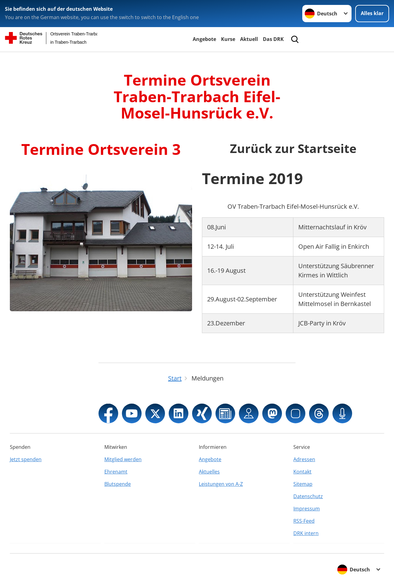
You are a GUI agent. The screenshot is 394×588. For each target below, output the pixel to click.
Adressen (304, 459)
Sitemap (302, 484)
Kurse (228, 39)
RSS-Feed (304, 521)
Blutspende (117, 484)
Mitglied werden (123, 459)
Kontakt (302, 471)
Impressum (306, 508)
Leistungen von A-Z (221, 484)
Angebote (204, 39)
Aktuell (249, 39)
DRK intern (306, 533)
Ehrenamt (115, 471)
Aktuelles (209, 471)
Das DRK (273, 39)
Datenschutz (308, 496)
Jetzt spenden (26, 459)
